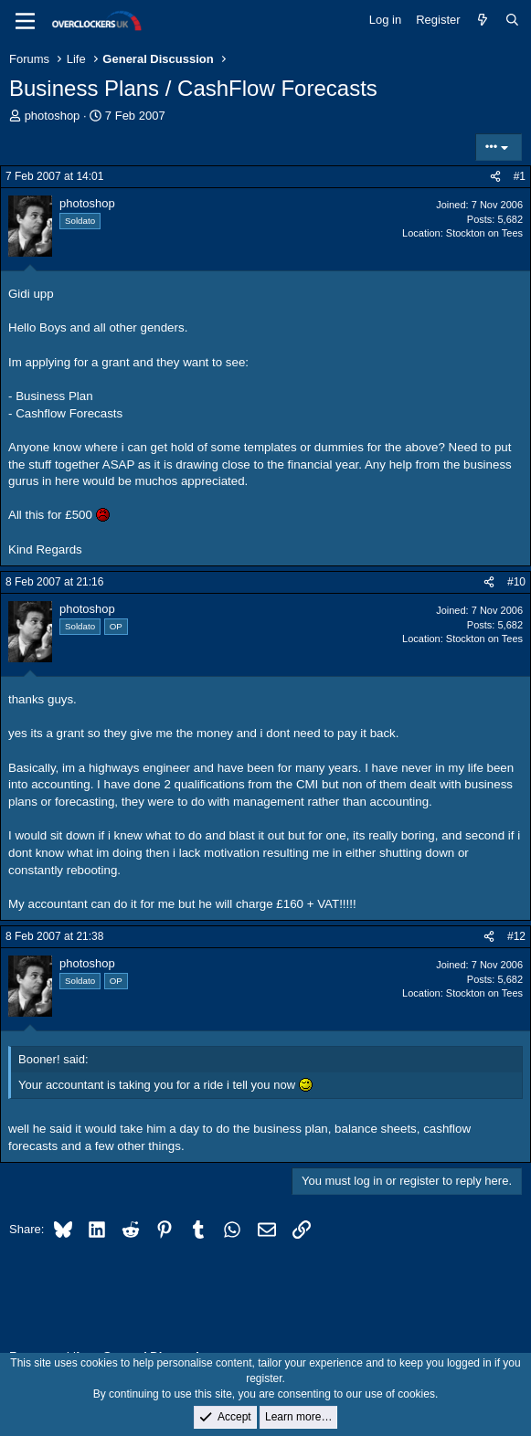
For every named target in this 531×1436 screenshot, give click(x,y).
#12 (516, 936)
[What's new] (483, 20)
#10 (516, 581)
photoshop (52, 115)
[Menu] (25, 21)
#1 (520, 176)
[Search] (512, 20)
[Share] (495, 176)
